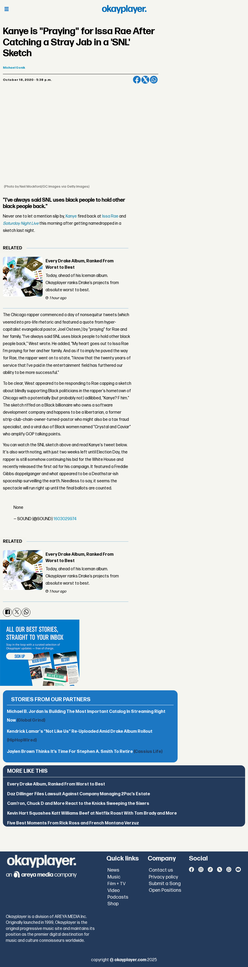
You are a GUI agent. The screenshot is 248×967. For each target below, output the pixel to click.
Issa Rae (110, 216)
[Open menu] (6, 9)
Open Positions (165, 890)
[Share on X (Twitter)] (145, 80)
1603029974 (64, 519)
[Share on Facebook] (137, 80)
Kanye (71, 216)
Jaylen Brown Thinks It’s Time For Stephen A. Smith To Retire (85, 751)
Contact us (161, 870)
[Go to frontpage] (124, 9)
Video (113, 890)
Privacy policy (163, 877)
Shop (113, 904)
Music (113, 877)
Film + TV (116, 883)
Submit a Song (165, 883)
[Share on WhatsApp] (154, 80)
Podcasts (117, 897)
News (113, 870)
